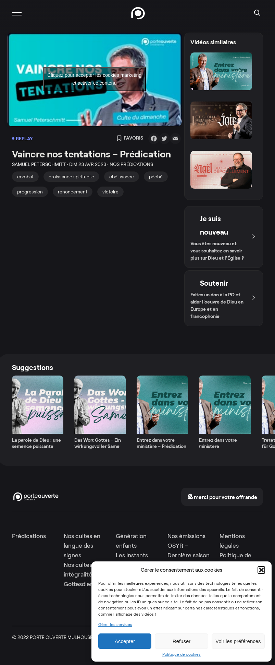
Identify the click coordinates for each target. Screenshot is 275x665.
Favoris (129, 138)
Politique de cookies (181, 654)
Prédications (29, 536)
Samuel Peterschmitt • (40, 164)
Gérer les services (115, 624)
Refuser (182, 641)
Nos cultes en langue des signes (82, 546)
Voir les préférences (238, 641)
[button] (261, 570)
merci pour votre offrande (222, 497)
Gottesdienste (83, 584)
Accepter (125, 641)
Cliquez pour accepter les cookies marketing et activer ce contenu (94, 79)
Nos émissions (186, 536)
